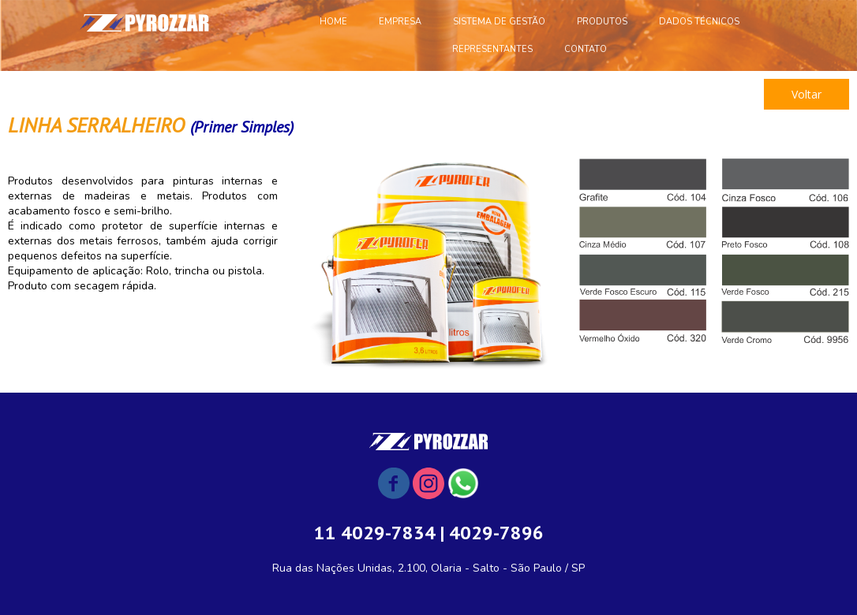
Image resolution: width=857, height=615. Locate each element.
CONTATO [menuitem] (585, 49)
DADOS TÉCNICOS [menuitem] (699, 22)
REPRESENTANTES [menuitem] (492, 49)
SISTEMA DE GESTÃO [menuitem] (499, 22)
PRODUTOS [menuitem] (602, 22)
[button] (806, 94)
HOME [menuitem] (333, 22)
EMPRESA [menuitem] (400, 22)
